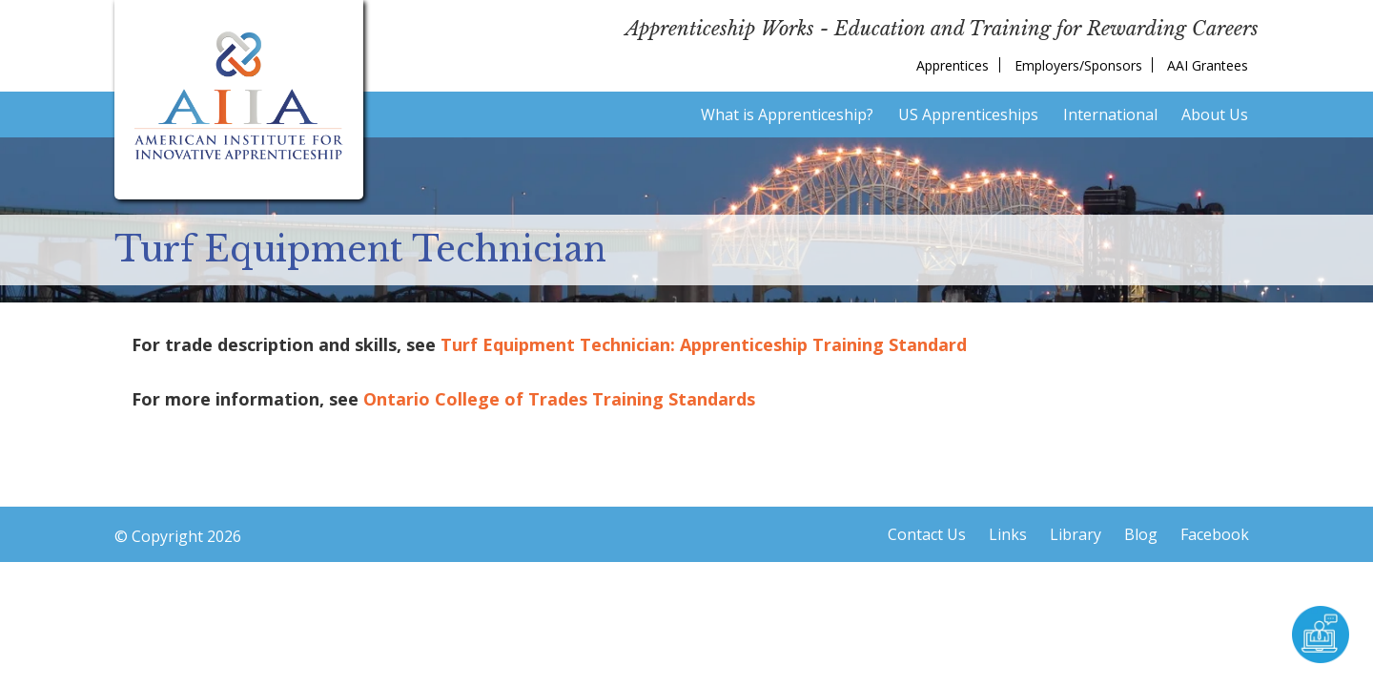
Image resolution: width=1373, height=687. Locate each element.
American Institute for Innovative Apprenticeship (239, 95)
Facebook (1214, 534)
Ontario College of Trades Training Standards (559, 398)
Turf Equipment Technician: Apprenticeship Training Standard (704, 344)
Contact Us (927, 534)
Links (1008, 534)
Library (1075, 534)
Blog (1141, 534)
